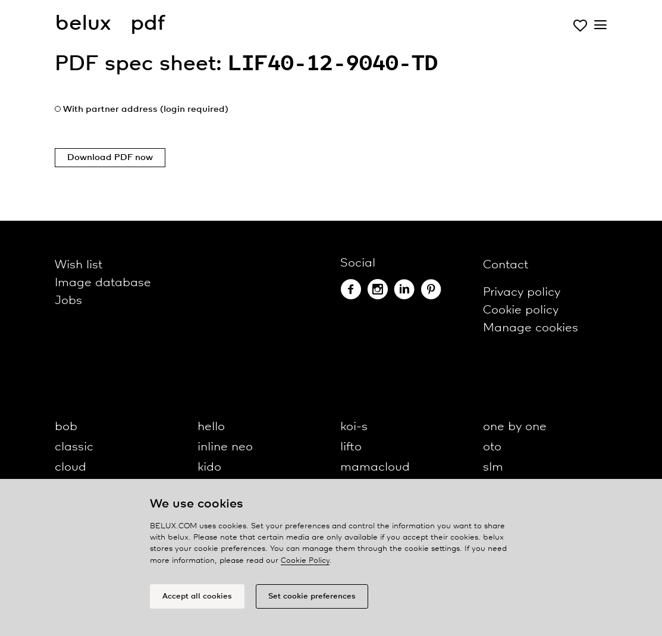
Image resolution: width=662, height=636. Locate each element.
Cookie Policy (305, 561)
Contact (505, 265)
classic (74, 447)
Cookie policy (521, 310)
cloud (70, 467)
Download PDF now (110, 157)
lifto (351, 447)
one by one (515, 427)
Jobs (68, 300)
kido (209, 467)
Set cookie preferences (312, 596)
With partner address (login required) (145, 109)
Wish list (78, 265)
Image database (103, 283)
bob (66, 427)
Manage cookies (530, 328)
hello (211, 427)
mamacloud (375, 467)
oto (492, 447)
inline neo (225, 447)
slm (493, 467)
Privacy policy (521, 292)
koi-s (354, 427)
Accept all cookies (197, 596)
